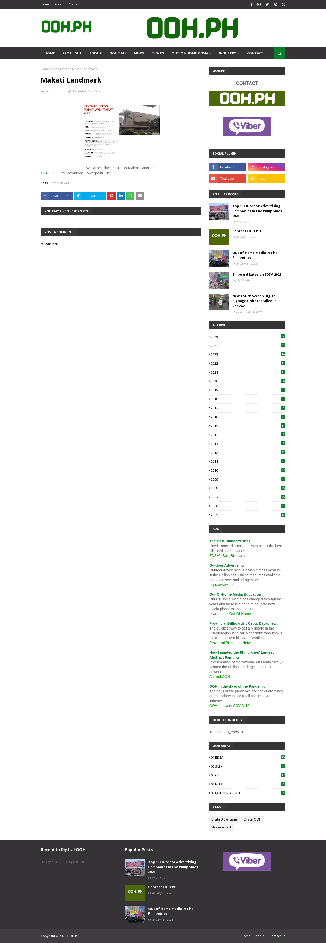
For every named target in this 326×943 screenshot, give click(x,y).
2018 (248, 399)
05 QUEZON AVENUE (248, 793)
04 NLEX (248, 784)
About (59, 4)
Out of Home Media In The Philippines (254, 255)
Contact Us (277, 936)
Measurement (221, 827)
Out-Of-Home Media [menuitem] (190, 53)
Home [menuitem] (50, 53)
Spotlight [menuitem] (72, 53)
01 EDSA (248, 757)
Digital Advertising (224, 819)
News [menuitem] (139, 53)
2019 (248, 390)
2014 (248, 434)
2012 (248, 452)
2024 (248, 345)
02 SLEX (248, 766)
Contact (74, 4)
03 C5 (248, 775)
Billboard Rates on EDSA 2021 (256, 274)
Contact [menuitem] (255, 53)
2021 (248, 372)
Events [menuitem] (158, 53)
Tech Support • (55, 91)
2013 (248, 443)
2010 (248, 470)
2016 (248, 417)
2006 (248, 506)
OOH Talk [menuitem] (118, 53)
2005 (248, 515)
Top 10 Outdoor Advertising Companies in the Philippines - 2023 (258, 210)
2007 (248, 497)
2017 (248, 408)
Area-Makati (61, 69)
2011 (248, 461)
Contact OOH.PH (246, 231)
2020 (248, 381)
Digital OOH (252, 819)
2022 (248, 363)
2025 (248, 336)
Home (45, 4)
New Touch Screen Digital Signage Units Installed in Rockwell (254, 301)
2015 (248, 425)
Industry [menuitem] (227, 53)
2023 (248, 354)
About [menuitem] (95, 53)
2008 (248, 488)
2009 (248, 479)
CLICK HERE (51, 173)
